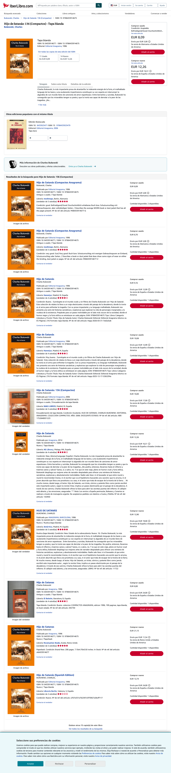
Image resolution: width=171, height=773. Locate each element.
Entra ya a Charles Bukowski (83, 166)
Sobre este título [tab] (59, 84)
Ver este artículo (137, 33)
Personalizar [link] (90, 763)
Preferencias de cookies (91, 753)
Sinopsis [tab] (43, 84)
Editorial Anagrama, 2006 (47, 128)
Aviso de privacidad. (103, 756)
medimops (48, 198)
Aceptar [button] (30, 764)
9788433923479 (63, 125)
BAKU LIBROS (50, 406)
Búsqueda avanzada (12, 13)
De (48, 57)
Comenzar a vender (159, 13)
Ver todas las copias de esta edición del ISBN (56, 52)
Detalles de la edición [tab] (81, 84)
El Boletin (48, 598)
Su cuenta (139, 5)
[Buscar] (99, 5)
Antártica (48, 527)
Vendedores (130, 13)
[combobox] (66, 5)
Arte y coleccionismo (100, 13)
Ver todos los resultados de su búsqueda (85, 729)
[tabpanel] (82, 97)
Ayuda (162, 5)
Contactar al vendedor (44, 215)
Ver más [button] (42, 105)
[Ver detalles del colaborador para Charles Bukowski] (13, 27)
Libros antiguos (69, 13)
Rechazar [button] (59, 764)
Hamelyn (48, 295)
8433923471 (42, 125)
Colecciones (41, 13)
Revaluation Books (52, 643)
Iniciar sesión (126, 5)
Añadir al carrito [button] (148, 52)
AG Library (48, 449)
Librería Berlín (50, 691)
